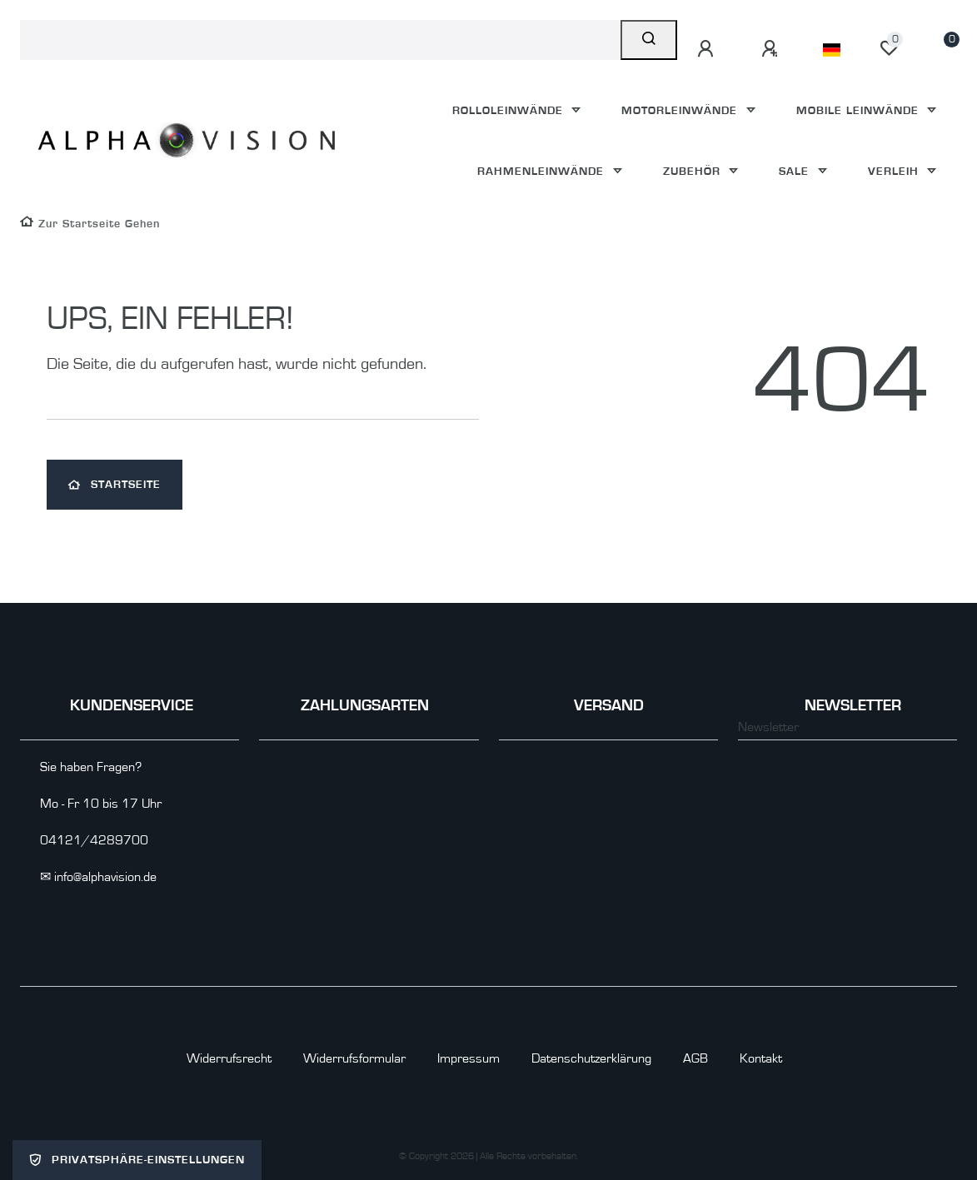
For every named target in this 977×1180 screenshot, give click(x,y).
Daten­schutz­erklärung (591, 1058)
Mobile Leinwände (859, 110)
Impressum (468, 1058)
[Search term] (320, 40)
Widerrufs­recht (229, 1058)
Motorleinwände (681, 110)
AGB (695, 1058)
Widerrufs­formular (354, 1058)
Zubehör (694, 171)
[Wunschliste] (888, 48)
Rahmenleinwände (542, 171)
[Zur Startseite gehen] (90, 223)
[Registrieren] (772, 49)
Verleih (895, 171)
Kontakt (761, 1058)
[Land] (831, 50)
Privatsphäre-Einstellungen (137, 1160)
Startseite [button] (114, 484)
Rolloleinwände (509, 110)
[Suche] (649, 40)
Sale (796, 171)
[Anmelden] (708, 49)
